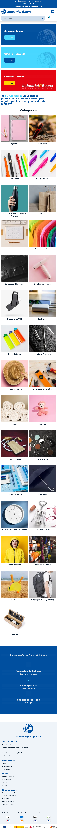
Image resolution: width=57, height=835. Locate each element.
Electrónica (42, 319)
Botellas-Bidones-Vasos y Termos (14, 215)
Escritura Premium (42, 354)
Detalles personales (42, 284)
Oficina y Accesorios (14, 494)
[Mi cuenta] (46, 18)
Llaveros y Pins (42, 459)
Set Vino (14, 635)
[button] (9, 37)
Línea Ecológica (14, 459)
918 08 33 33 (29, 4)
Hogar (14, 424)
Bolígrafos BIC (42, 179)
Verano (14, 600)
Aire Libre (42, 144)
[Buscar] (19, 18)
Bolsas (42, 214)
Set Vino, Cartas (42, 529)
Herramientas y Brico (42, 389)
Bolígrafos (14, 179)
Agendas (14, 144)
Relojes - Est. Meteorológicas (14, 529)
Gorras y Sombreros (14, 389)
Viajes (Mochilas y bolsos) (42, 600)
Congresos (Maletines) (14, 284)
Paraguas (42, 494)
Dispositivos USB (14, 319)
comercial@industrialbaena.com (29, 7)
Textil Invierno (14, 565)
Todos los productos (42, 565)
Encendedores (14, 354)
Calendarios (14, 249)
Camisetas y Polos (43, 249)
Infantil (42, 424)
